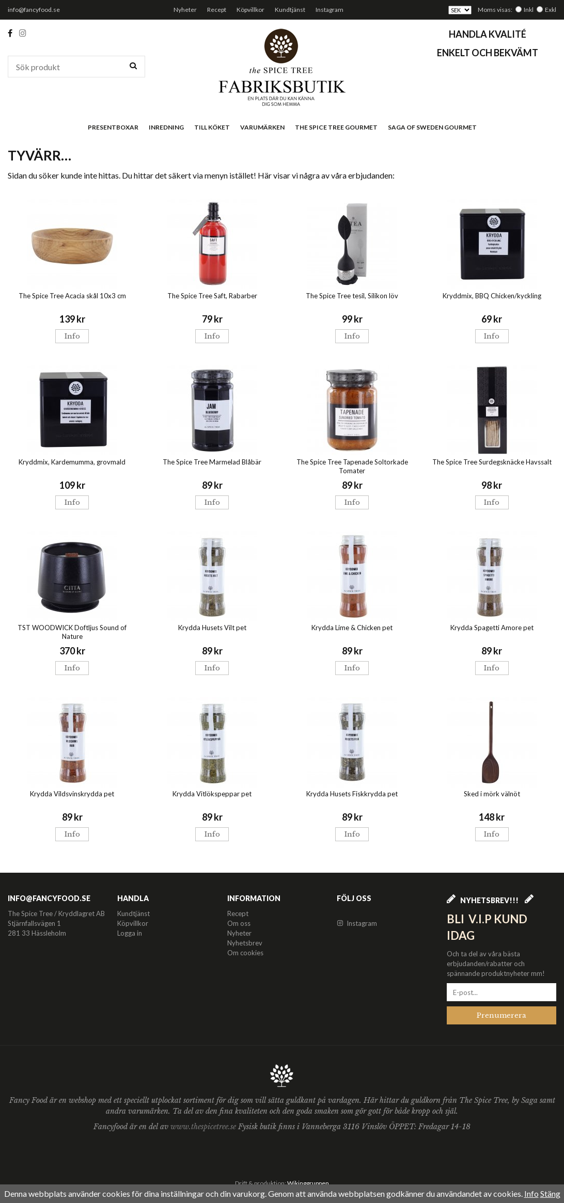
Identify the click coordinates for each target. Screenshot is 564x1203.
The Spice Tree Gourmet (336, 127)
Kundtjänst (290, 9)
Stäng (550, 1193)
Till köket (212, 127)
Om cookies (245, 953)
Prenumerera (501, 1015)
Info (72, 336)
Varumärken (262, 127)
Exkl (550, 9)
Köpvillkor (250, 9)
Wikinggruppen (308, 1183)
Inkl (529, 9)
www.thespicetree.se (204, 1126)
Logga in (129, 933)
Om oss (238, 923)
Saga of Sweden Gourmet (432, 127)
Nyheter (185, 9)
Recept (216, 9)
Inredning (166, 127)
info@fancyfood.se (34, 9)
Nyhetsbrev (244, 943)
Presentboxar (113, 127)
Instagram (329, 9)
